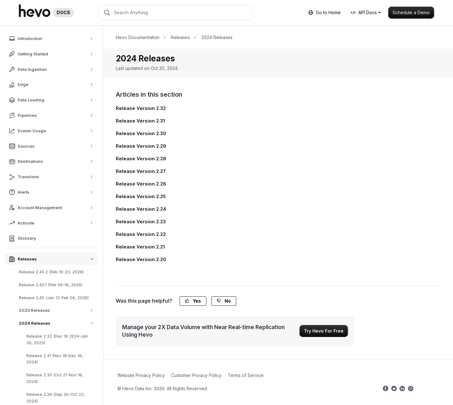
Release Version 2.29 (141, 146)
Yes (193, 301)
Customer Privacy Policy (196, 375)
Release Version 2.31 (140, 121)
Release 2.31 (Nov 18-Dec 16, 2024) (54, 359)
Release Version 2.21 (140, 247)
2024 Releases (58, 323)
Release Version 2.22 (141, 234)
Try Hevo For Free (324, 331)
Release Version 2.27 (141, 171)
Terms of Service (246, 375)
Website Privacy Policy (141, 375)
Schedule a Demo (411, 12)
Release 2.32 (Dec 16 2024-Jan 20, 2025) (57, 339)
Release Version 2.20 (141, 259)
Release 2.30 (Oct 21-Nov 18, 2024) (54, 378)
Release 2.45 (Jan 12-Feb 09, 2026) (54, 297)
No (224, 301)
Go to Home (324, 12)
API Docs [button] (364, 12)
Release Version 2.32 (141, 108)
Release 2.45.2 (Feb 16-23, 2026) (51, 271)
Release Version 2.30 (141, 133)
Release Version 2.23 (141, 222)
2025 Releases (58, 310)
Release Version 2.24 (141, 209)
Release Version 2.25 (141, 196)
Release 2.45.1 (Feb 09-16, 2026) (50, 284)
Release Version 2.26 (141, 184)
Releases (180, 37)
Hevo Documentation (137, 37)
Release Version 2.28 (141, 159)
